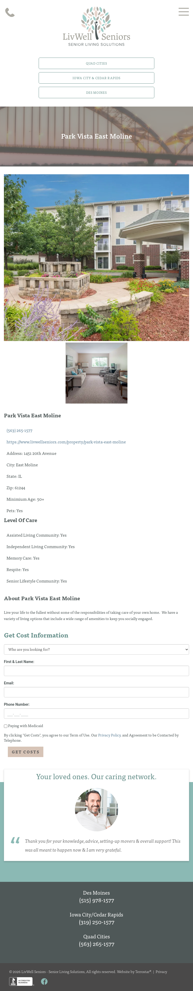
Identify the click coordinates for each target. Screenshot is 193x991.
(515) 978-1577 (96, 899)
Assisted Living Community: (33, 534)
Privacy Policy (109, 735)
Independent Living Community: (37, 546)
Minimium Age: (22, 499)
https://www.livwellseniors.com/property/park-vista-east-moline (66, 441)
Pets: (11, 510)
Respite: (14, 569)
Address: (15, 453)
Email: (9, 683)
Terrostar (142, 971)
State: (12, 476)
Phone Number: (17, 704)
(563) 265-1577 (19, 430)
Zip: (11, 487)
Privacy (161, 971)
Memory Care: (20, 557)
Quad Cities (96, 63)
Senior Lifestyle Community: (34, 580)
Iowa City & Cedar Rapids (96, 77)
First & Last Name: (19, 662)
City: (11, 464)
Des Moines (96, 92)
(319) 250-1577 (96, 921)
